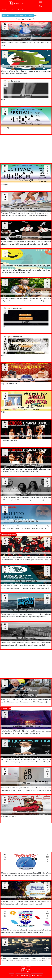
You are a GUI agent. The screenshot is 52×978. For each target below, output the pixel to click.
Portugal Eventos (7, 16)
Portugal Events (16, 3)
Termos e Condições (37, 975)
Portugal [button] (19, 9)
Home (11, 975)
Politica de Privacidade (22, 975)
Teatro (31, 16)
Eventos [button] (4, 9)
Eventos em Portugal (20, 16)
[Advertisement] (26, 149)
